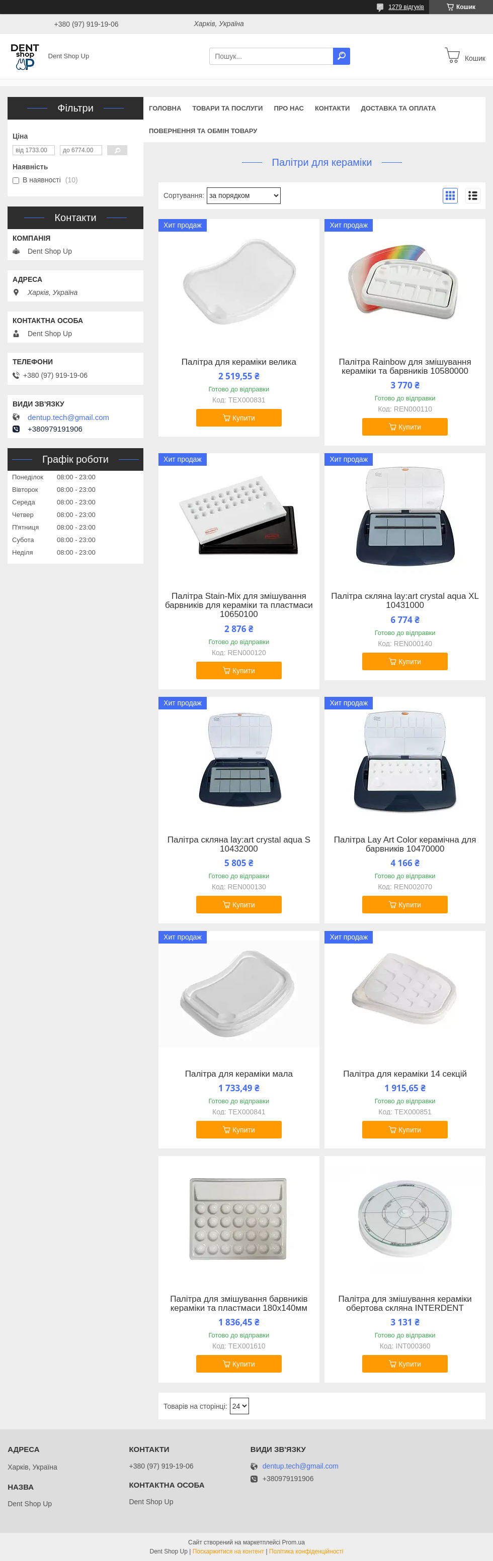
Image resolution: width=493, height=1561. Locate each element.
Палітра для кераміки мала (239, 1074)
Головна (165, 108)
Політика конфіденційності (306, 1551)
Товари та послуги (227, 108)
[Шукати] (341, 56)
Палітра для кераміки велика (239, 362)
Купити (243, 418)
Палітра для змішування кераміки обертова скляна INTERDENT (404, 1304)
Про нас (288, 108)
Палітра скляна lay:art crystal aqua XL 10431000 (405, 601)
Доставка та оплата (398, 108)
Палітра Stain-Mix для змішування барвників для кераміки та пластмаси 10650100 (239, 605)
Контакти (332, 108)
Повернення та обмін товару (203, 131)
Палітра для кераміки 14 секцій (405, 1074)
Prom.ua (293, 1542)
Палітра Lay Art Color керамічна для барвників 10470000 (405, 845)
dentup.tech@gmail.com (68, 417)
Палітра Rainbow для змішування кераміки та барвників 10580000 (405, 367)
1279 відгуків (406, 7)
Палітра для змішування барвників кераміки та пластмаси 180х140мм (238, 1304)
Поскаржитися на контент (228, 1551)
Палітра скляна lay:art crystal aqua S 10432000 (239, 845)
